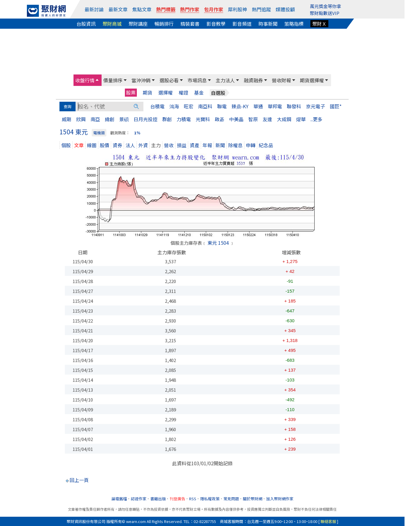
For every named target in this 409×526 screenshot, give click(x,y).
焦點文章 (141, 9)
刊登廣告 (177, 498)
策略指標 (294, 23)
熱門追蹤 (261, 9)
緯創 (109, 119)
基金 (199, 92)
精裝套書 (190, 23)
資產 (194, 145)
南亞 (95, 119)
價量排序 (112, 80)
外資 (143, 145)
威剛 (66, 119)
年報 (207, 145)
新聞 (220, 145)
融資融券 (253, 80)
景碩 (124, 119)
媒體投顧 (285, 9)
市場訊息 (197, 80)
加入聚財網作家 (279, 498)
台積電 (157, 106)
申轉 (250, 145)
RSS (192, 498)
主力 (156, 145)
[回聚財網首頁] (46, 11)
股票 (131, 92)
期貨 (147, 92)
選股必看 (169, 80)
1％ (137, 133)
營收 (169, 145)
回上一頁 (79, 480)
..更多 (316, 119)
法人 (130, 145)
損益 (181, 145)
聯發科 (294, 106)
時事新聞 (268, 23)
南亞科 (205, 106)
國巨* (335, 106)
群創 (167, 119)
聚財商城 (112, 23)
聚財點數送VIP (324, 13)
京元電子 (315, 106)
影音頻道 (242, 23)
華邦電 (275, 106)
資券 (117, 145)
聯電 (222, 106)
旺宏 (188, 106)
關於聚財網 (252, 498)
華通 (258, 106)
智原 (253, 119)
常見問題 (231, 498)
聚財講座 (138, 23)
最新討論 (94, 9)
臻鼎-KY (240, 106)
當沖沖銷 (141, 80)
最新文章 (118, 9)
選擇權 (165, 92)
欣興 (81, 119)
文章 (79, 145)
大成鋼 (284, 119)
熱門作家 (189, 9)
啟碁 (219, 119)
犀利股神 (237, 9)
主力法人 (225, 80)
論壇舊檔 (119, 498)
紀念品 (266, 145)
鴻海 (174, 106)
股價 (104, 145)
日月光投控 (145, 119)
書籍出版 (158, 498)
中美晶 (236, 119)
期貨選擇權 (312, 80)
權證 (183, 92)
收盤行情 (84, 80)
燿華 (301, 119)
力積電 (184, 119)
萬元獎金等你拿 (325, 6)
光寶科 (203, 119)
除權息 (235, 145)
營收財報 (281, 80)
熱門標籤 (165, 9)
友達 (267, 119)
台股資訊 (86, 23)
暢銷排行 (164, 23)
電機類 (99, 133)
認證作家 (138, 498)
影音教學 (216, 23)
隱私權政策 (210, 498)
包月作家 (213, 9)
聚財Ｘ (319, 23)
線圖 (91, 145)
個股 (66, 145)
